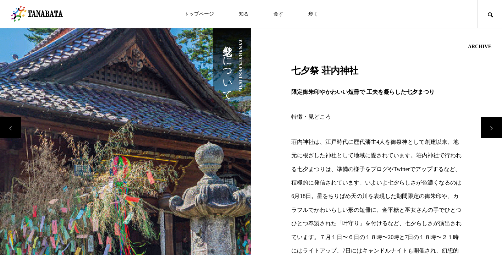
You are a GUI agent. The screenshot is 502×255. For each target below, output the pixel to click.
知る (244, 14)
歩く (313, 14)
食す (278, 14)
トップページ (199, 14)
